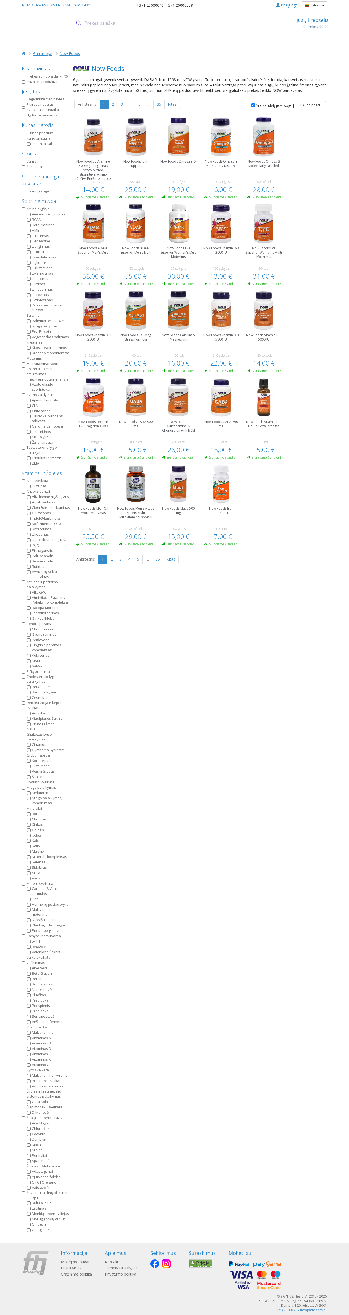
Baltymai (31, 315)
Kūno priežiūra (36, 138)
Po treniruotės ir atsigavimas (37, 371)
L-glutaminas (40, 267)
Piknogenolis (40, 550)
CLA (32, 405)
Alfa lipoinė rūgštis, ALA (48, 496)
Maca (34, 1144)
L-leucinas (37, 278)
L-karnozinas (40, 273)
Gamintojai (42, 53)
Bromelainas (40, 984)
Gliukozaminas (41, 634)
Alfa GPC (36, 592)
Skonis (29, 153)
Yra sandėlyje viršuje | (273, 105)
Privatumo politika (120, 1274)
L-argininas (38, 246)
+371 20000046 (150, 5)
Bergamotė (38, 686)
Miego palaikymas (39, 787)
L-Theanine (38, 241)
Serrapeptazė (40, 1016)
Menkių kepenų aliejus (48, 1213)
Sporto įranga (35, 191)
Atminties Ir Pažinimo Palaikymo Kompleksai (48, 600)
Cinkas (35, 824)
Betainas (36, 978)
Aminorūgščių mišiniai (47, 214)
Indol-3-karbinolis (43, 518)
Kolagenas (38, 655)
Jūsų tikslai (33, 91)
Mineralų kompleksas (47, 856)
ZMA (33, 463)
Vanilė (29, 161)
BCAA (34, 219)
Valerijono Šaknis (43, 951)
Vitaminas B (39, 1043)
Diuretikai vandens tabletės (45, 418)
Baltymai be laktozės (46, 320)
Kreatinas (32, 342)
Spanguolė (38, 1160)
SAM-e (34, 666)
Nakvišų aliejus (41, 919)
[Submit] (78, 23)
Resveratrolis (40, 561)
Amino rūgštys (35, 208)
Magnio (35, 851)
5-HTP (34, 941)
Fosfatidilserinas (43, 613)
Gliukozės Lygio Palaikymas (37, 737)
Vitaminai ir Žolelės (42, 473)
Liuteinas (37, 486)
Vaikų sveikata (36, 957)
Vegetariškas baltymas (48, 336)
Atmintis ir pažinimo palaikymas (40, 584)
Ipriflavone (38, 639)
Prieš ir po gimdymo (45, 930)
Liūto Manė (38, 766)
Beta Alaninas (40, 224)
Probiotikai (38, 1011)
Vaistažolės (38, 1187)
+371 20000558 (179, 5)
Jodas (34, 835)
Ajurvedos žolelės (44, 1176)
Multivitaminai (40, 1032)
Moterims (32, 358)
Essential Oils (40, 143)
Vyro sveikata (35, 1070)
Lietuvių (314, 5)
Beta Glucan (39, 973)
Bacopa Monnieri (43, 607)
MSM (33, 660)
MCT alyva (38, 436)
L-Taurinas (38, 235)
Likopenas (38, 534)
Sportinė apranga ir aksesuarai (42, 180)
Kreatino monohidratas (48, 352)
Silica (33, 872)
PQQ (33, 545)
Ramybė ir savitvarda (41, 935)
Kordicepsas (39, 760)
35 (159, 104)
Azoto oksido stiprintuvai (40, 387)
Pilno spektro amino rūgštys (45, 308)
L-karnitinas (39, 431)
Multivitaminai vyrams (47, 1075)
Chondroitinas (41, 629)
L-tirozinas (38, 294)
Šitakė (34, 776)
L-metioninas (40, 289)
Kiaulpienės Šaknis (45, 718)
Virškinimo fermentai (46, 1021)
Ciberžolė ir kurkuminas (48, 507)
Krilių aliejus (39, 1202)
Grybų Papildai (36, 755)
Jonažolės (37, 946)
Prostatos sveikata (45, 1080)
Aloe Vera (37, 968)
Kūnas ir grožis (37, 125)
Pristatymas (71, 1267)
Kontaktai (113, 1261)
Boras (34, 813)
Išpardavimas (36, 68)
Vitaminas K (39, 1059)
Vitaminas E (39, 1053)
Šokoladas (33, 166)
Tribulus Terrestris (44, 457)
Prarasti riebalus (38, 104)
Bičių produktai (36, 671)
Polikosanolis (40, 555)
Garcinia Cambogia (45, 426)
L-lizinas (36, 284)
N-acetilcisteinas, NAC (47, 539)
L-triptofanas (40, 300)
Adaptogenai (40, 1171)
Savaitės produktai (39, 81)
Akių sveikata (35, 480)
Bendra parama (37, 623)
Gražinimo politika (76, 1274)
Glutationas (39, 512)
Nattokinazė (39, 989)
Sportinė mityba (39, 201)
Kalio (33, 845)
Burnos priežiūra (38, 132)
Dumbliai (36, 1139)
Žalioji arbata (40, 442)
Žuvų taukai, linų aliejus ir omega (45, 1195)
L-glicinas (37, 262)
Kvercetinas (39, 529)
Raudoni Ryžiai (41, 692)
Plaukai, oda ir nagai (46, 925)
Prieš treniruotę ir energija (45, 379)
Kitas (172, 104)
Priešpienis (38, 1005)
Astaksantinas (41, 502)
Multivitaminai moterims (40, 912)
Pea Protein (39, 331)
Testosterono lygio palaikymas (39, 450)
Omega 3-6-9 (39, 1229)
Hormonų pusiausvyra (47, 904)
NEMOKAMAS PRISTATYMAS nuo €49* (56, 5)
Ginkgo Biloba (40, 618)
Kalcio (34, 840)
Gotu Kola (37, 1101)
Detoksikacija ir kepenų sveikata (43, 705)
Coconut (36, 1133)
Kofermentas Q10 (44, 523)
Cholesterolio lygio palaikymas (39, 679)
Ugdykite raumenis (39, 115)
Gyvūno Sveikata (38, 782)
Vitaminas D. (39, 1048)
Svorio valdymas (38, 394)
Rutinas (35, 566)
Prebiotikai (38, 1000)
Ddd (33, 899)
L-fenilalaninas (41, 257)
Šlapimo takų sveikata (42, 1107)
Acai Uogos (38, 1123)
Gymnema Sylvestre (46, 749)
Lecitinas (36, 1208)
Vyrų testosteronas (45, 1086)
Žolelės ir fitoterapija (41, 1166)
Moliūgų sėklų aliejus (46, 1219)
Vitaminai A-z (34, 1027)
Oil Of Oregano (41, 1182)
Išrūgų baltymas (42, 326)
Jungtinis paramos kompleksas (44, 647)
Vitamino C (38, 1064)
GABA (29, 729)
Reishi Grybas (41, 771)
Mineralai (32, 808)
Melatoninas (39, 792)
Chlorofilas (38, 1128)
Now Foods (70, 53)
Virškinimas (33, 962)
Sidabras (37, 867)
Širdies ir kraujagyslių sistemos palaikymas (41, 1094)
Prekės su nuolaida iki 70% (46, 76)
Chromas (37, 819)
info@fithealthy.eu (314, 1310)
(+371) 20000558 (286, 1310)
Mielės (34, 1150)
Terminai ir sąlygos (121, 1267)
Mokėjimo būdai (75, 1261)
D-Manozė (38, 1112)
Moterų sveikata (37, 883)
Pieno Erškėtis (40, 723)
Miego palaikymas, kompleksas (44, 800)
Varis (33, 878)
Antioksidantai (36, 491)
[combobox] (174, 23)
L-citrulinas (38, 251)
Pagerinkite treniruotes (43, 99)
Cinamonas (38, 744)
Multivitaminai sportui (41, 363)
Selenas (36, 862)
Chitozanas (38, 410)
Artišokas (37, 713)
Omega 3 (36, 1224)
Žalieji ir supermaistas (42, 1117)
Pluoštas (36, 994)
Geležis (35, 829)
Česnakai (37, 697)
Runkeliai (37, 1155)
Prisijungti (287, 5)
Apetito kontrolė (42, 400)
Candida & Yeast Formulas (43, 891)
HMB (33, 230)
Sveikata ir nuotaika (40, 109)
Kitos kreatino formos (47, 347)
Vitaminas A (39, 1037)
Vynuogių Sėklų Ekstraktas (42, 574)
